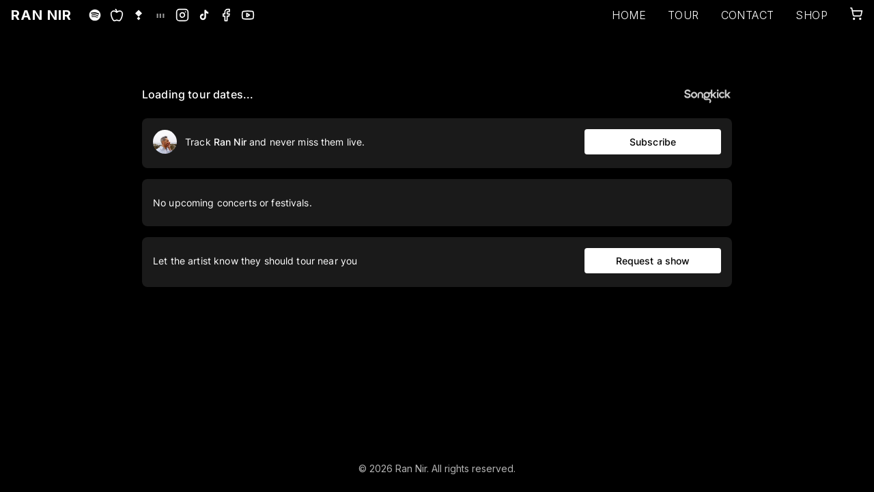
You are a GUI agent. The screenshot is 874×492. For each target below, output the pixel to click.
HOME (629, 15)
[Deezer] (160, 15)
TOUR (683, 15)
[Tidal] (138, 15)
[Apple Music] (117, 15)
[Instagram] (182, 15)
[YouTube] (248, 15)
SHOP (811, 15)
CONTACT (747, 15)
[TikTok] (204, 15)
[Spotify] (95, 15)
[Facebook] (226, 15)
